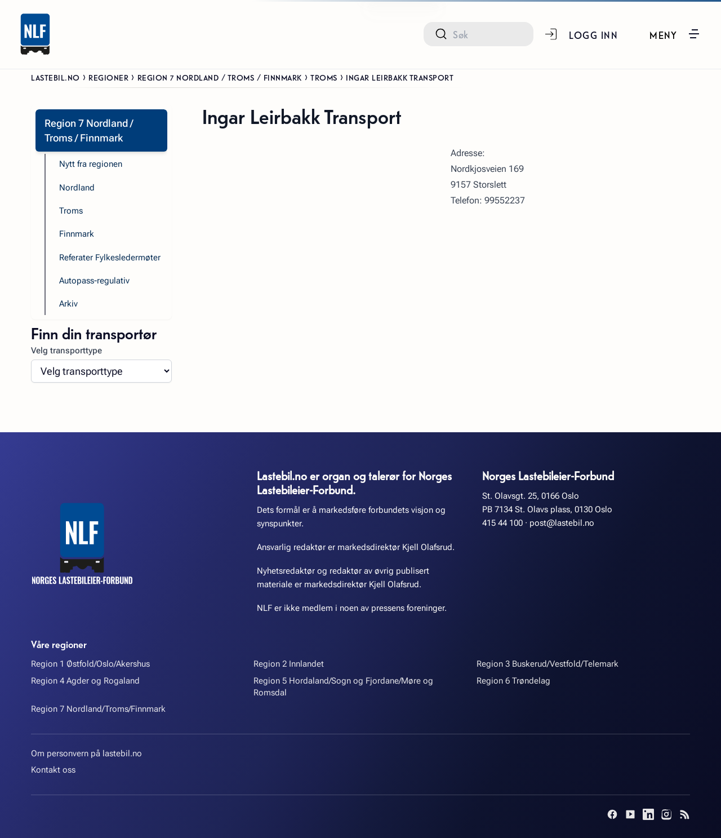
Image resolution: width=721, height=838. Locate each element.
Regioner (108, 77)
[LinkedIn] (648, 814)
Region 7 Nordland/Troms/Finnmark (98, 709)
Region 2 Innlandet (288, 664)
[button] (675, 33)
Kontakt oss (53, 770)
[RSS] (684, 814)
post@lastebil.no (561, 523)
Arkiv (68, 304)
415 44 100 (502, 523)
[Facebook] (612, 814)
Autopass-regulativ (94, 281)
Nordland (77, 188)
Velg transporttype (66, 350)
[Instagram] (666, 814)
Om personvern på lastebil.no (86, 753)
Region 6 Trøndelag (513, 681)
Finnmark (76, 234)
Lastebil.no (55, 77)
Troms (323, 77)
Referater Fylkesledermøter (110, 257)
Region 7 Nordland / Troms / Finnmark (219, 77)
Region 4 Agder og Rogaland (85, 681)
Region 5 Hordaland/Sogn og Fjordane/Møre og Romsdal (343, 687)
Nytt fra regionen (90, 164)
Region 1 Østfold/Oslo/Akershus (90, 664)
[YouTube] (630, 814)
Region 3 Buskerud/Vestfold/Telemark (547, 664)
